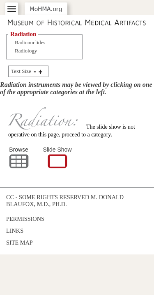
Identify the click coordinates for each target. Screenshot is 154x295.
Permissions (25, 219)
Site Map (19, 242)
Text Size (21, 71)
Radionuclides (30, 42)
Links (14, 230)
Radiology (26, 51)
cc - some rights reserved (47, 197)
